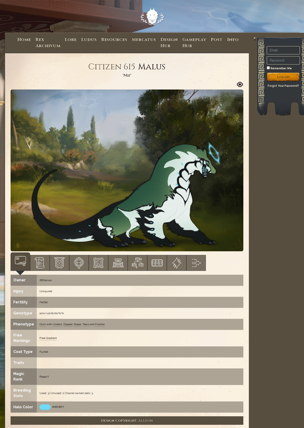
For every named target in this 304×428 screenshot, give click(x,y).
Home (24, 39)
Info (233, 39)
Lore (71, 39)
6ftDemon (46, 280)
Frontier (100, 324)
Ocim (43, 324)
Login (283, 77)
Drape (77, 324)
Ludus (89, 39)
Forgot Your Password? (283, 85)
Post (217, 39)
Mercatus (144, 39)
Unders (57, 324)
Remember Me (279, 68)
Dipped (67, 324)
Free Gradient (48, 338)
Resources (114, 39)
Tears (85, 324)
